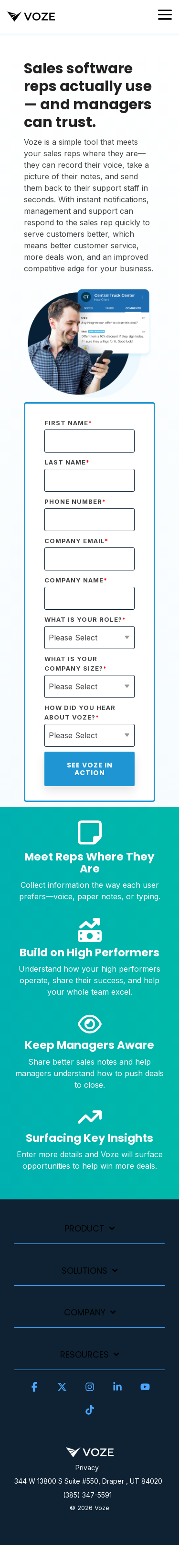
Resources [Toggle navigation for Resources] (84, 1354)
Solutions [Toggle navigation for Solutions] (84, 1271)
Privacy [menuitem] (87, 1468)
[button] (165, 14)
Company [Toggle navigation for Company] (84, 1312)
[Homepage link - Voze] (90, 1452)
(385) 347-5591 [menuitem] (87, 1495)
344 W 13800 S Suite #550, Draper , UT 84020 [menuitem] (88, 1481)
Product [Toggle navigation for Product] (84, 1228)
